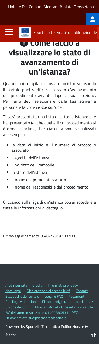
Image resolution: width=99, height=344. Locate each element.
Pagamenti (76, 296)
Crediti (37, 285)
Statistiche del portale (22, 296)
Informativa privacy (63, 285)
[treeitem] (92, 19)
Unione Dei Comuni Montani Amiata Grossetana (51, 6)
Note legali (13, 290)
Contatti (82, 290)
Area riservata (16, 285)
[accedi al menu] (9, 32)
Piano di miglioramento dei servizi (68, 301)
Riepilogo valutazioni (21, 301)
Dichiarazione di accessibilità (48, 290)
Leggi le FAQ (53, 296)
